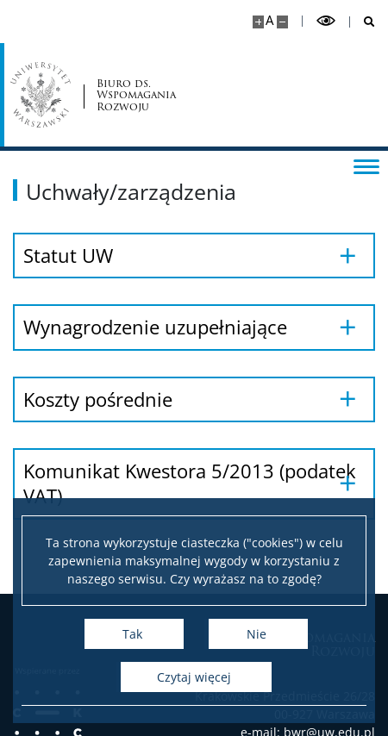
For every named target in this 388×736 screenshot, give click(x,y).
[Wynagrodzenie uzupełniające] (194, 327)
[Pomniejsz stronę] (282, 22)
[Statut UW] (194, 255)
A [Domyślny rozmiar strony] (269, 20)
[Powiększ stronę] (258, 22)
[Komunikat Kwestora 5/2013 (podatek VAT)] (194, 483)
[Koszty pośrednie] (194, 399)
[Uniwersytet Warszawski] (40, 95)
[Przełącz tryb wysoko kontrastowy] (326, 21)
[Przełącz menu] (366, 165)
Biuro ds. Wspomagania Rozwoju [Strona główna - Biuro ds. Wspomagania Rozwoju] (136, 95)
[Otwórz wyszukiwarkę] (362, 22)
